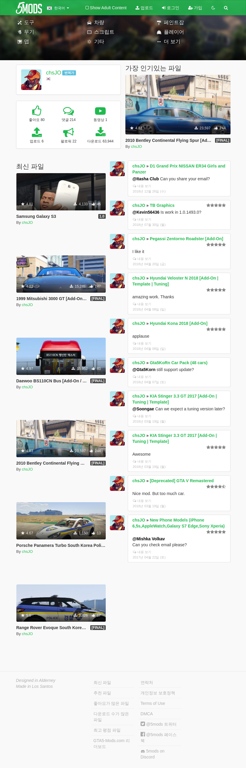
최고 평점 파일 (107, 730)
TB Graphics (162, 205)
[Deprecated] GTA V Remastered (182, 480)
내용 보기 (142, 186)
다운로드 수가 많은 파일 (111, 716)
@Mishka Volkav (149, 538)
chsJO (53, 73)
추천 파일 (102, 693)
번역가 (69, 73)
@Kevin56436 (146, 212)
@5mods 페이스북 (159, 737)
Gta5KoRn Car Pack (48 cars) (179, 362)
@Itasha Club (146, 178)
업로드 (144, 7)
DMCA (147, 713)
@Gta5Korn (144, 369)
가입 (195, 7)
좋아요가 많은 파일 (111, 703)
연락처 (147, 682)
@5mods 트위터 (159, 724)
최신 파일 (102, 682)
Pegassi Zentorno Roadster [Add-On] (186, 238)
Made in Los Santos (34, 686)
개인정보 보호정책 (158, 693)
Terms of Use (153, 703)
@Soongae (143, 409)
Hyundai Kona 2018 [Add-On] (179, 323)
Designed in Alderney (36, 680)
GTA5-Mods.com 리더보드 (112, 743)
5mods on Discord (152, 754)
